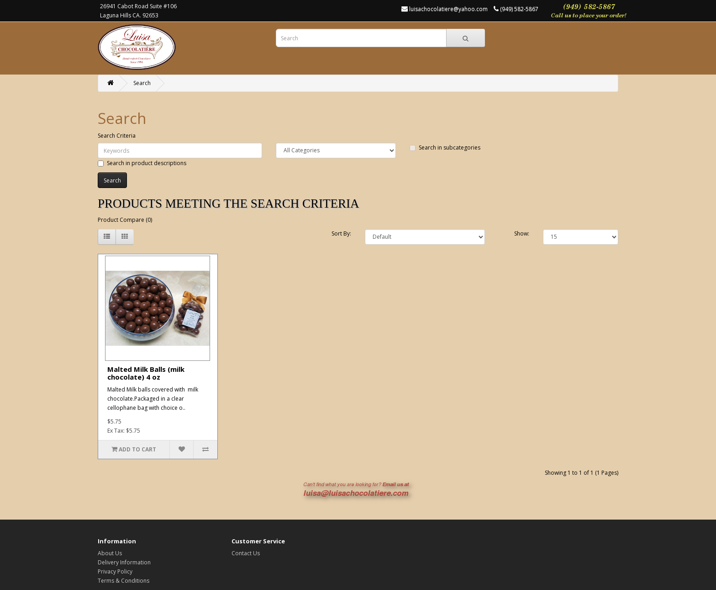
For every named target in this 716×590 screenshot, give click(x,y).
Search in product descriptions (142, 163)
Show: (521, 233)
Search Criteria (117, 135)
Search (142, 83)
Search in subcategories (445, 147)
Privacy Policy (115, 571)
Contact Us (246, 553)
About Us (110, 553)
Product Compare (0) (125, 220)
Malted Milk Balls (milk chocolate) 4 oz (145, 373)
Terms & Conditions (123, 581)
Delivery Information (124, 562)
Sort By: (341, 233)
